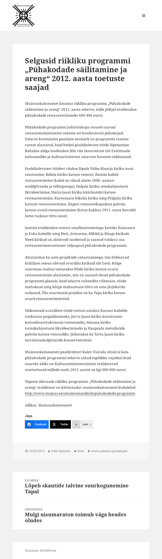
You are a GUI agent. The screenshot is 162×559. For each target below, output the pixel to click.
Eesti (80, 451)
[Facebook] (37, 424)
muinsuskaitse (101, 451)
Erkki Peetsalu (61, 451)
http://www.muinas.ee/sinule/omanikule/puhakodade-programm (80, 393)
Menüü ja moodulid (144, 21)
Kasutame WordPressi (40, 550)
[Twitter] (60, 424)
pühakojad (119, 451)
